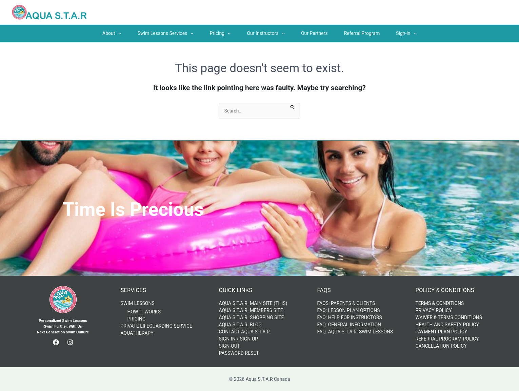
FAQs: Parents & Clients (346, 303)
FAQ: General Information (349, 324)
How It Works (144, 311)
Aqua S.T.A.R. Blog (240, 324)
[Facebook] (56, 342)
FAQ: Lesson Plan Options (348, 310)
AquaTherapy (137, 333)
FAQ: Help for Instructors (349, 317)
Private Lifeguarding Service (157, 326)
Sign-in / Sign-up (238, 339)
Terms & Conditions (440, 303)
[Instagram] (70, 342)
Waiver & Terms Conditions (449, 317)
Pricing (136, 319)
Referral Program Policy (447, 339)
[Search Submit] (292, 106)
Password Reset (239, 353)
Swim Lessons (138, 303)
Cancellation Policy (441, 346)
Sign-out (229, 346)
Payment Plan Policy (441, 331)
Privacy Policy (434, 310)
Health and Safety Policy (447, 324)
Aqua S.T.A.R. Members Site (251, 310)
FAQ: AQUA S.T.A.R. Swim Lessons (355, 331)
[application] (118, 33)
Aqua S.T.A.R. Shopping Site (251, 317)
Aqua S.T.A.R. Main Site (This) (253, 303)
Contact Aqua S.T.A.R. (245, 331)
